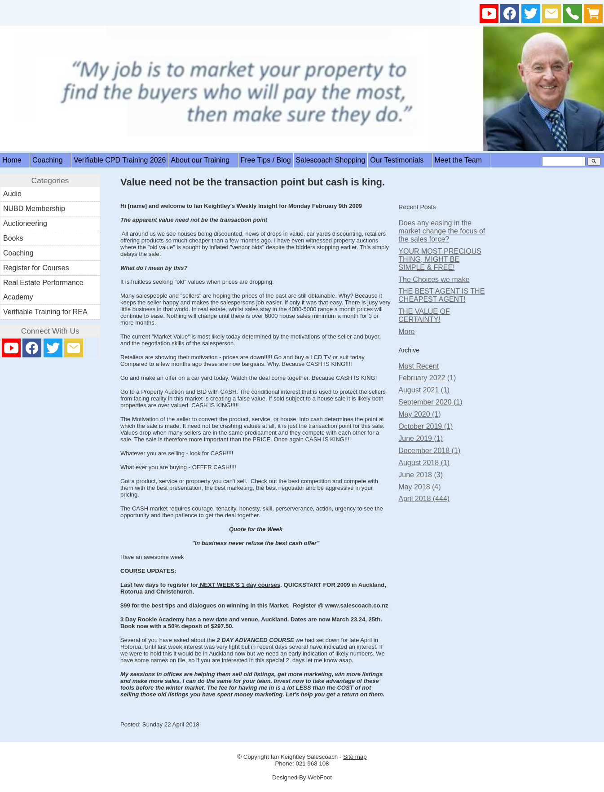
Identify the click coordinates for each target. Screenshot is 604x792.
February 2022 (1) (427, 378)
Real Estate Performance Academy (43, 290)
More (406, 331)
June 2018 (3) (420, 475)
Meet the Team (461, 160)
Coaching (50, 160)
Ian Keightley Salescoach (304, 756)
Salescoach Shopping (331, 160)
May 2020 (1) (419, 414)
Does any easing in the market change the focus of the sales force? (441, 231)
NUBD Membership (34, 208)
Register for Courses (36, 268)
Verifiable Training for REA (45, 312)
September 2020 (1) (430, 402)
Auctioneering (25, 223)
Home (14, 160)
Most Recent (418, 366)
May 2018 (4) (419, 487)
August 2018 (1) (424, 462)
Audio (12, 194)
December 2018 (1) (429, 450)
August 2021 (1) (424, 390)
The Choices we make (433, 279)
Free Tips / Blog (266, 160)
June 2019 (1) (420, 438)
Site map (355, 756)
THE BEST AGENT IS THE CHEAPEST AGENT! (441, 295)
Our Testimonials (399, 160)
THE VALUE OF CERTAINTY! (424, 315)
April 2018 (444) (424, 498)
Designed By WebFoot (302, 777)
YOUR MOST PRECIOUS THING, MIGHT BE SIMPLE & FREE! (439, 259)
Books (13, 238)
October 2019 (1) (425, 426)
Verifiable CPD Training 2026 (120, 160)
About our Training (203, 160)
